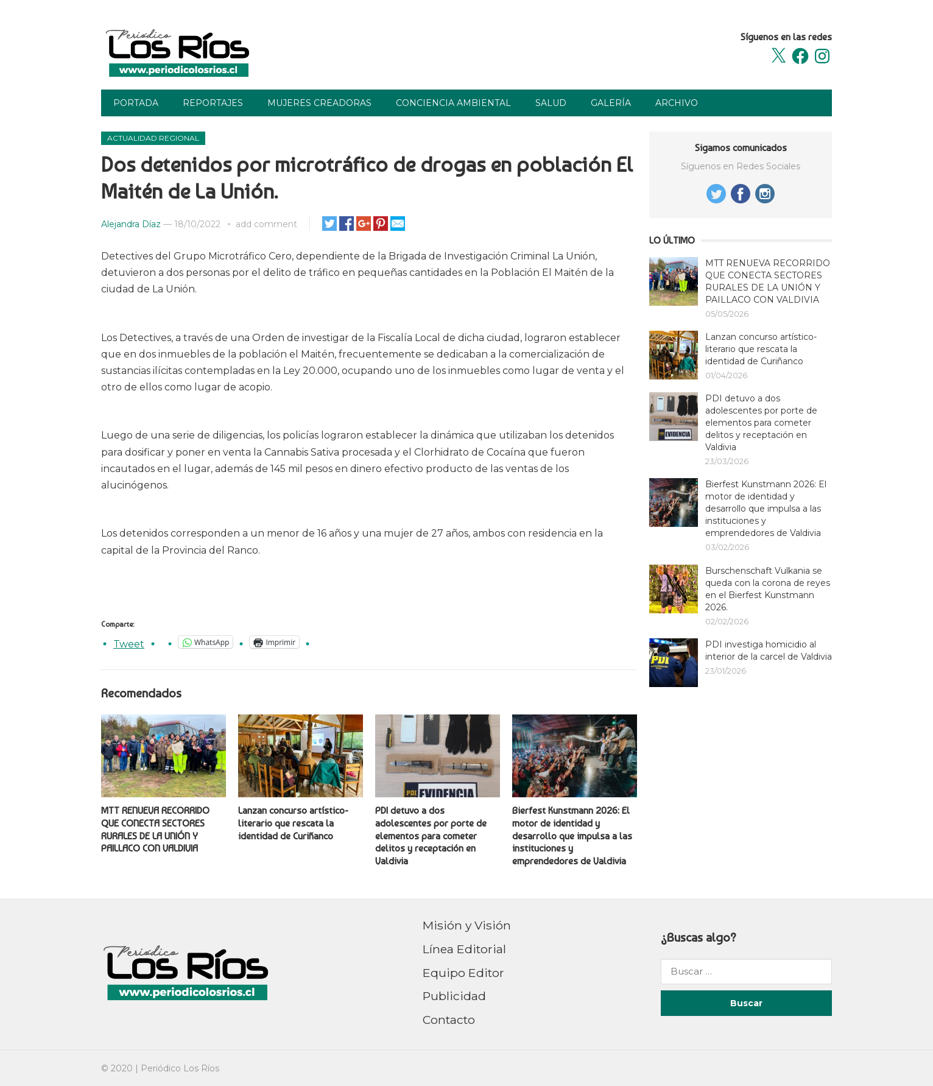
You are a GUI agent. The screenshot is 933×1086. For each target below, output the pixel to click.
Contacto (449, 1019)
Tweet (128, 642)
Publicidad (454, 996)
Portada (135, 102)
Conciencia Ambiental (453, 102)
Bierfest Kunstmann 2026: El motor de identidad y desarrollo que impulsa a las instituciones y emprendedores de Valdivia (572, 836)
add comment (266, 224)
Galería (611, 102)
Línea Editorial (464, 949)
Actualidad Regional (153, 138)
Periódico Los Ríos (180, 1068)
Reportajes (213, 102)
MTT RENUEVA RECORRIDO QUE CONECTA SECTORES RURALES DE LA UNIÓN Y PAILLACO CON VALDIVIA (155, 829)
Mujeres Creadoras (319, 102)
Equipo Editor (463, 972)
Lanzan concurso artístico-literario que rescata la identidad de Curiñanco (293, 823)
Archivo (676, 102)
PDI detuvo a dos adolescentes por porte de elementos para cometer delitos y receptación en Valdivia (431, 836)
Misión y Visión (467, 925)
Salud (550, 102)
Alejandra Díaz (131, 224)
